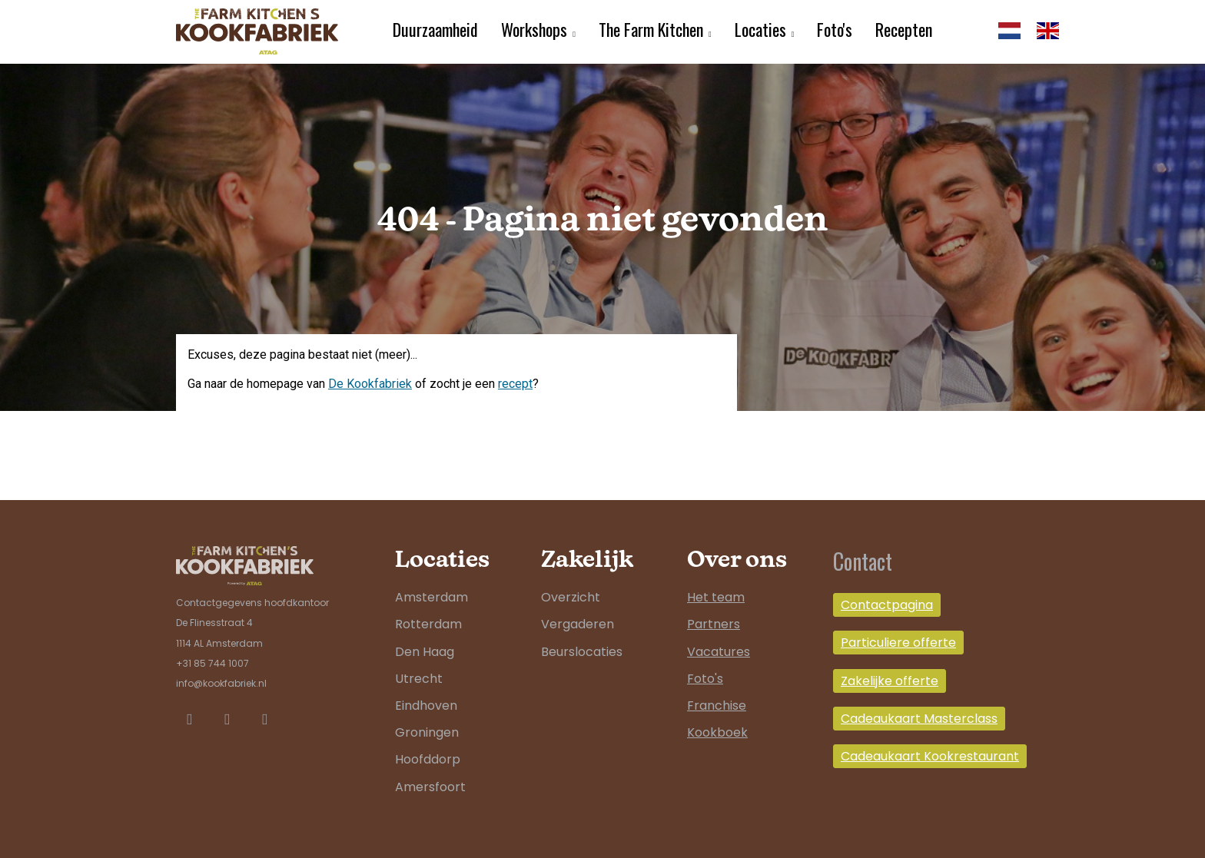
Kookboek (717, 732)
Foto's (834, 29)
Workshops (534, 29)
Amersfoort (430, 787)
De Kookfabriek (370, 383)
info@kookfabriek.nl (221, 683)
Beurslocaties (581, 652)
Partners (713, 624)
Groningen (427, 732)
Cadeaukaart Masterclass (919, 718)
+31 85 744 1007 (212, 663)
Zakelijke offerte (889, 681)
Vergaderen (577, 624)
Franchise (716, 705)
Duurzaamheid (435, 29)
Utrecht (419, 678)
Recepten (903, 29)
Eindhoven (426, 705)
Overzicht (570, 597)
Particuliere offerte (898, 642)
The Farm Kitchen (651, 29)
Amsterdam (431, 597)
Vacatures (718, 652)
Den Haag (424, 652)
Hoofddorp (427, 759)
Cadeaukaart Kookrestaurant (930, 756)
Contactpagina (887, 605)
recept (515, 383)
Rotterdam (428, 624)
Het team (716, 597)
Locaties (760, 29)
